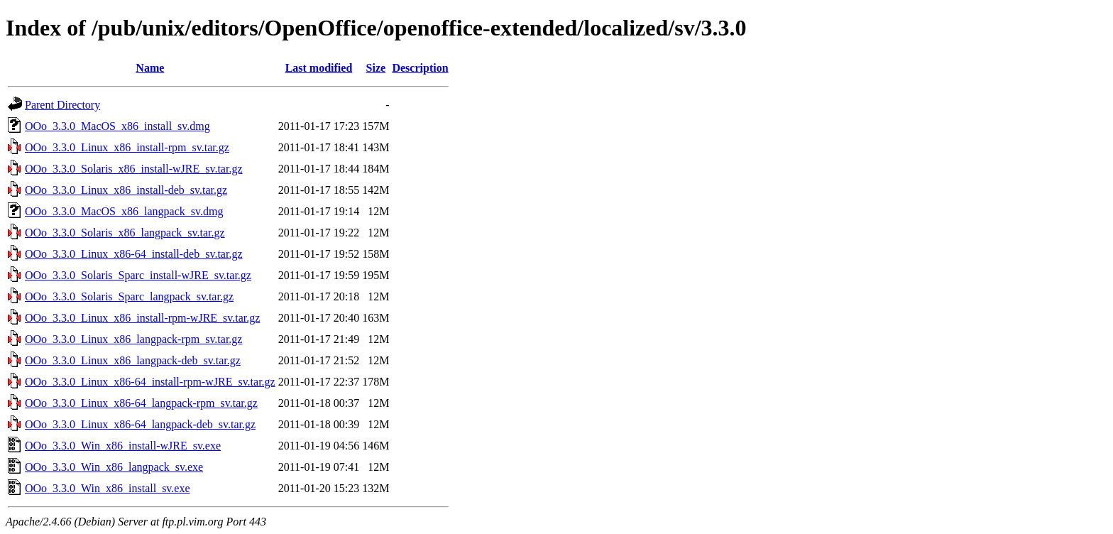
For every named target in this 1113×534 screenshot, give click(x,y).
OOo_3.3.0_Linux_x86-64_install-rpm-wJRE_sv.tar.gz (150, 382)
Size (376, 68)
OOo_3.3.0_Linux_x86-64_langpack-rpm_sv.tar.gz (141, 403)
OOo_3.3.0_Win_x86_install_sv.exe (107, 488)
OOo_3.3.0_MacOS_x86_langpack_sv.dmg (124, 211)
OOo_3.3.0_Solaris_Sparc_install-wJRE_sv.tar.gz (138, 275)
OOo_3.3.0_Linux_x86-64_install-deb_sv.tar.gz (133, 254)
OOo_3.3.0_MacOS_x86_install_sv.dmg (117, 126)
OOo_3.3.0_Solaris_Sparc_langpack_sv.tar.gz (129, 296)
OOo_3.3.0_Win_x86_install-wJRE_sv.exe (123, 446)
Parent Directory (62, 105)
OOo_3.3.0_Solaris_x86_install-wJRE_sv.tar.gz (134, 169)
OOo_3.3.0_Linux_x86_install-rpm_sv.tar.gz (127, 147)
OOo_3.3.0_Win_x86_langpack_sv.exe (114, 467)
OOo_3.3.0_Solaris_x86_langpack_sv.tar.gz (125, 233)
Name (150, 68)
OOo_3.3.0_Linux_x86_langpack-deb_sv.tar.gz (133, 360)
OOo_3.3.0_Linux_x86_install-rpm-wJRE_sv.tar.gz (142, 318)
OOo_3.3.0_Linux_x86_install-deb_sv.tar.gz (126, 190)
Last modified (319, 68)
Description (420, 68)
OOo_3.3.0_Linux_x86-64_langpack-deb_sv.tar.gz (140, 424)
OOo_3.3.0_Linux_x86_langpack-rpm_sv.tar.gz (133, 339)
